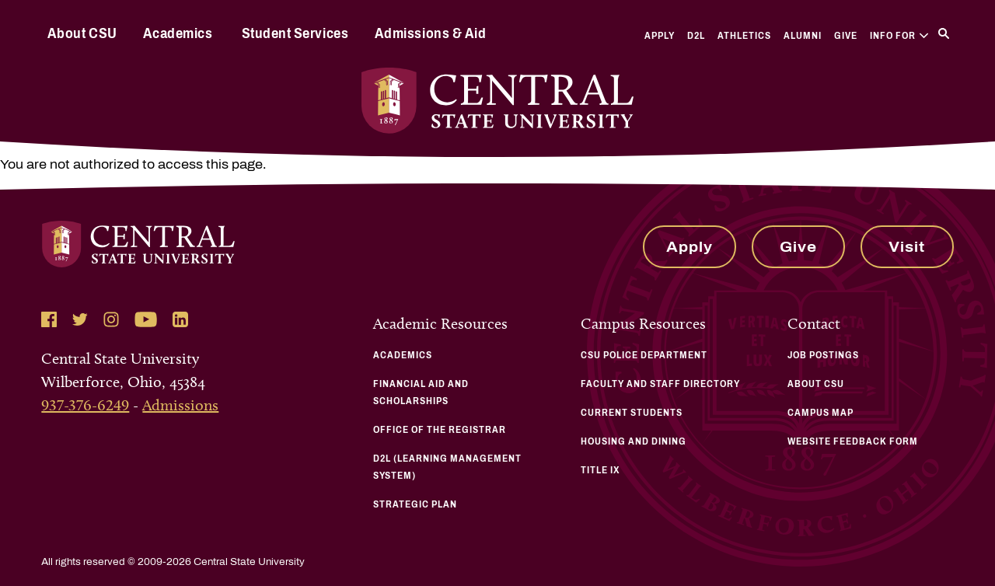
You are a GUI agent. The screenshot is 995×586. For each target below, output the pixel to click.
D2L (696, 35)
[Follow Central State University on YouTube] (145, 319)
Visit (907, 247)
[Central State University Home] (497, 101)
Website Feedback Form (852, 441)
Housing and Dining (633, 441)
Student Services (295, 33)
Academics (178, 33)
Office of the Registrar (439, 429)
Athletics (744, 35)
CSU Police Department (644, 355)
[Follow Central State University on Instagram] (111, 319)
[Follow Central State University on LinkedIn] (180, 319)
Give (845, 35)
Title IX (600, 470)
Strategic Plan (415, 504)
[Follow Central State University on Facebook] (49, 319)
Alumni (803, 35)
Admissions (180, 405)
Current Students (632, 412)
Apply (659, 35)
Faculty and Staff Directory (660, 383)
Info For (899, 35)
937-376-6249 (85, 405)
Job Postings (823, 355)
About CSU (82, 33)
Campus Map (820, 412)
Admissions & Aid (430, 33)
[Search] (944, 33)
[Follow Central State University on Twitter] (80, 319)
